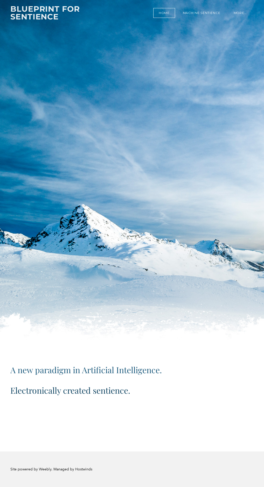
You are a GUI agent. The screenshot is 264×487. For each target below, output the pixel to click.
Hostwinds (83, 469)
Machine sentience (201, 13)
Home (164, 13)
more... (240, 13)
